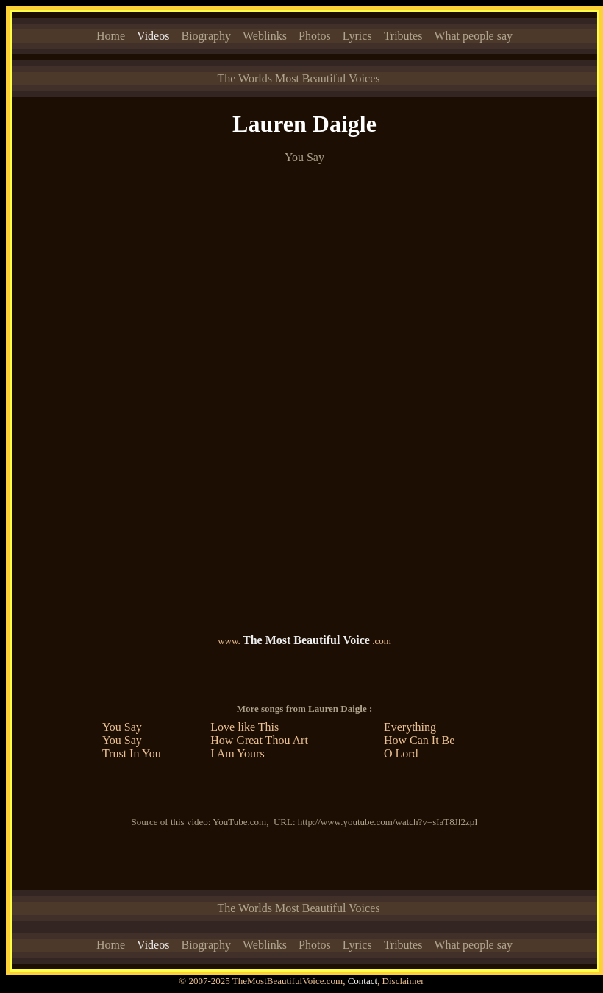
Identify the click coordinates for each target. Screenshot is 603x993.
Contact (362, 980)
